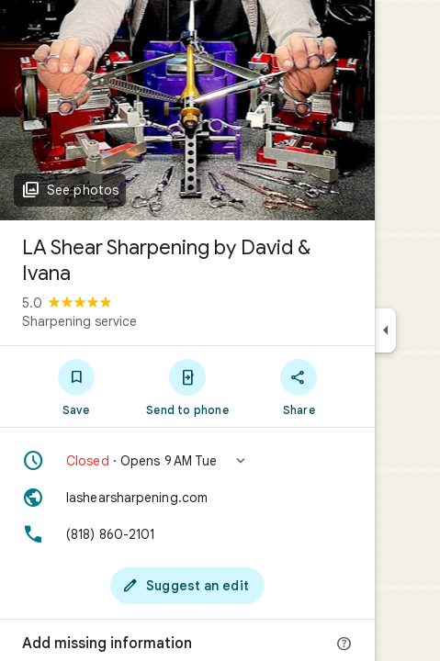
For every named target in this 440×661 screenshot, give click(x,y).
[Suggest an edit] (187, 586)
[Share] (299, 386)
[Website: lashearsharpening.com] (187, 497)
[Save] (75, 386)
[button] (187, 461)
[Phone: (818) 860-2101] (187, 534)
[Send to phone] (187, 386)
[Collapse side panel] (385, 330)
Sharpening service (79, 321)
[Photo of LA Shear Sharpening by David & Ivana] (187, 110)
